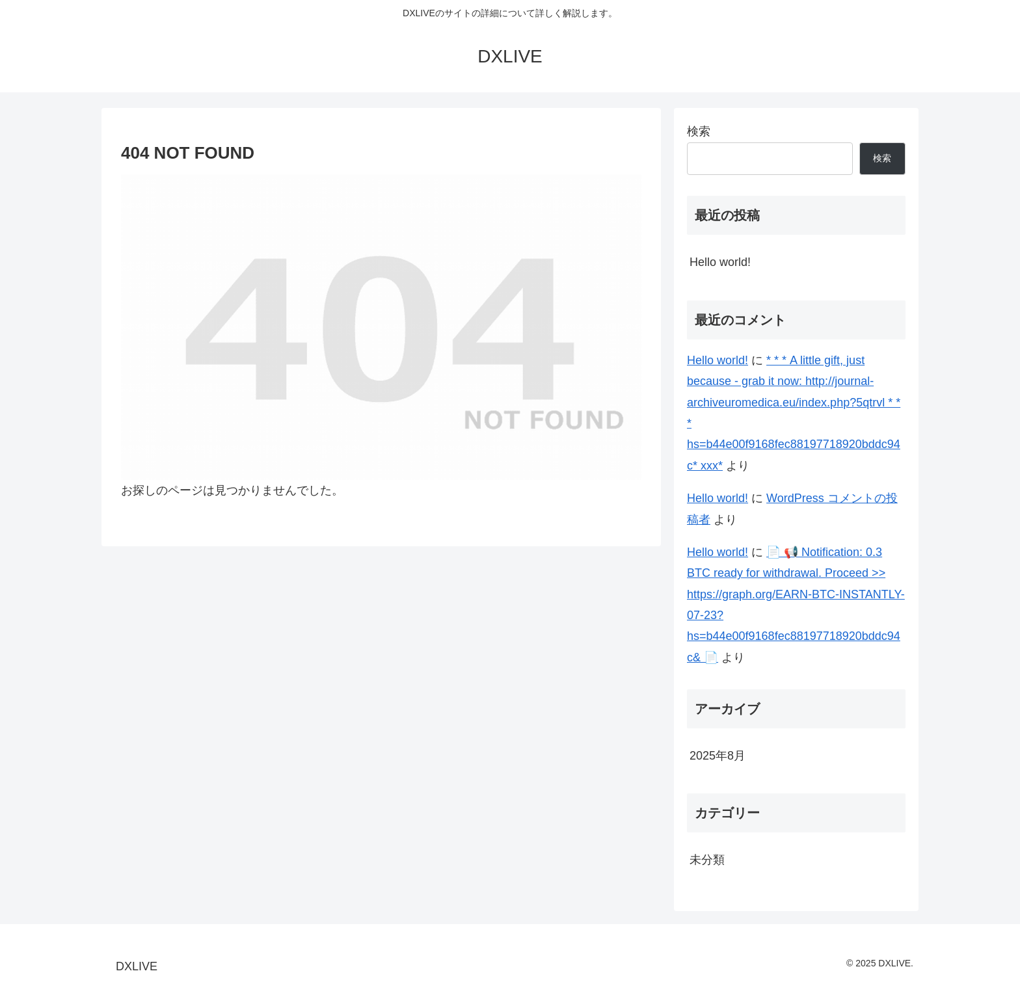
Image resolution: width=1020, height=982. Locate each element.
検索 (698, 131)
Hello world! (720, 262)
